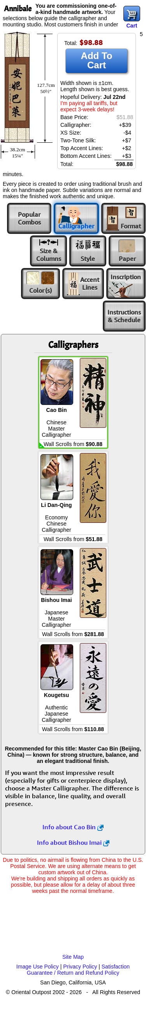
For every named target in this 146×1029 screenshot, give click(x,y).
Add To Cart (97, 60)
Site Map (73, 957)
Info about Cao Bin (73, 827)
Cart (131, 25)
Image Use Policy (37, 966)
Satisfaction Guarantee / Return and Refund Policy (78, 969)
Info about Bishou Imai (73, 842)
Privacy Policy (80, 966)
